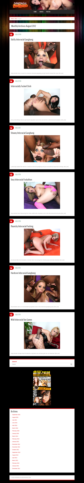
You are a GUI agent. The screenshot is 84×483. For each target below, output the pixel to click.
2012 (16, 18)
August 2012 (15, 455)
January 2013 (15, 441)
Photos (48, 12)
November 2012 (16, 447)
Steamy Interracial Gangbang (22, 133)
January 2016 (15, 433)
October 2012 (15, 449)
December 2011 (16, 468)
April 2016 (14, 425)
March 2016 (15, 428)
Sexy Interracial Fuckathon (21, 179)
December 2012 (16, 444)
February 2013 (15, 439)
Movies (41, 12)
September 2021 (16, 414)
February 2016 (15, 430)
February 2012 (15, 463)
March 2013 (15, 436)
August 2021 (15, 417)
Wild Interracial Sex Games (21, 320)
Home (35, 12)
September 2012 (16, 452)
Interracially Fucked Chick (21, 86)
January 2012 (15, 465)
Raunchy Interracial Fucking (22, 226)
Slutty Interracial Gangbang (22, 39)
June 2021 (14, 422)
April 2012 (14, 457)
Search (14, 361)
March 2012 (15, 460)
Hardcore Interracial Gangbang (23, 273)
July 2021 (14, 420)
